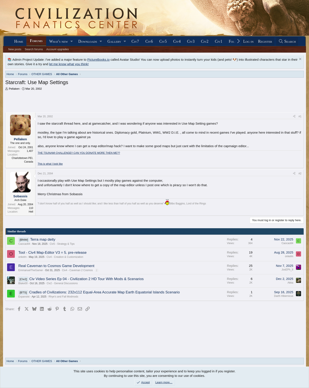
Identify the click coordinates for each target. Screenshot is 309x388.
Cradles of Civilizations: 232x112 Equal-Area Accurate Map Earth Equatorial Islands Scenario (104, 292)
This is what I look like (50, 163)
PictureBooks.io (98, 59)
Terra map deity (42, 239)
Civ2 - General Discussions (62, 283)
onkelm (22, 256)
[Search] (287, 41)
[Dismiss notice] (299, 59)
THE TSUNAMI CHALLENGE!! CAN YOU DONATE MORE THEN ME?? (79, 152)
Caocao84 (24, 243)
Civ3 (191, 41)
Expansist (23, 296)
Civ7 (135, 41)
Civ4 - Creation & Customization (65, 256)
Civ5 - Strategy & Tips (62, 243)
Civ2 (204, 41)
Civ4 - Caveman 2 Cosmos (77, 270)
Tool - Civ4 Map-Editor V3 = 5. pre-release (52, 253)
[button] (71, 41)
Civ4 (177, 41)
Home (18, 41)
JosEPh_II (287, 269)
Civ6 (149, 41)
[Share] (294, 116)
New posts (14, 49)
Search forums (34, 49)
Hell (31, 211)
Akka (290, 282)
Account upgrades (57, 49)
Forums (36, 41)
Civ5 (163, 41)
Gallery (114, 41)
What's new (58, 41)
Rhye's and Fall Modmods (63, 296)
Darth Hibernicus (283, 295)
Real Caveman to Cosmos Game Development (56, 266)
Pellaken (14, 88)
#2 (299, 173)
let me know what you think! (69, 64)
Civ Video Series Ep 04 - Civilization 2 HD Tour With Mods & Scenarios (86, 279)
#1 (299, 116)
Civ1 (218, 41)
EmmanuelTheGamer (30, 270)
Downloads (87, 41)
